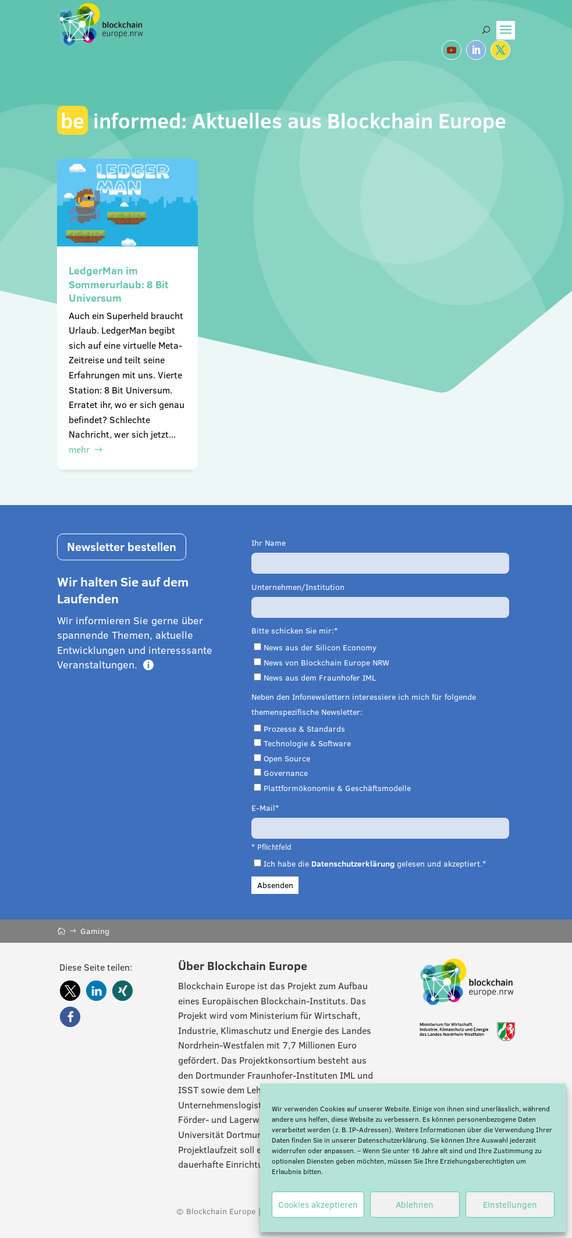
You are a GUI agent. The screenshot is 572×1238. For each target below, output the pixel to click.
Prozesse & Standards (304, 729)
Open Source (287, 758)
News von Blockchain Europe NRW (326, 662)
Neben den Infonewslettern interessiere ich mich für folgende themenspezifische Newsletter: (363, 704)
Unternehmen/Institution (297, 587)
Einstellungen (510, 1204)
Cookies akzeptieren (318, 1204)
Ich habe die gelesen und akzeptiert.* (375, 864)
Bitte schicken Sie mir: (292, 630)
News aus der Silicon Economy (320, 647)
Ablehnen (415, 1204)
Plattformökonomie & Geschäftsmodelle (337, 788)
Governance (286, 773)
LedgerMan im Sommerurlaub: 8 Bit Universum (119, 284)
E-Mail (263, 808)
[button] (70, 991)
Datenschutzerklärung (392, 1140)
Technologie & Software (307, 743)
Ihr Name (268, 543)
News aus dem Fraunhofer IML (320, 678)
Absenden (275, 885)
